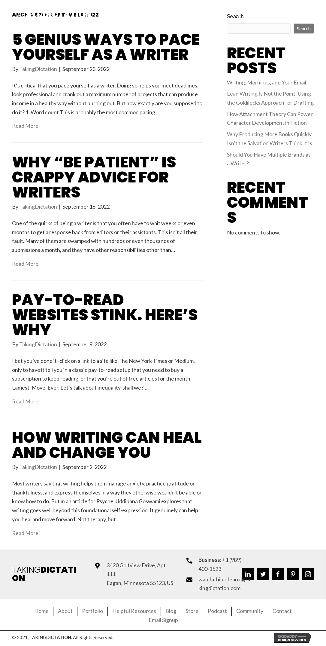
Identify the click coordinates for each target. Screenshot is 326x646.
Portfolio (92, 611)
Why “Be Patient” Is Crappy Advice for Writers (94, 177)
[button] (254, 14)
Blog (170, 611)
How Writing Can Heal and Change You (107, 445)
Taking (52, 14)
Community (249, 611)
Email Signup (163, 620)
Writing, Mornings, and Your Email (266, 82)
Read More (25, 125)
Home (41, 611)
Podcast (217, 611)
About (65, 611)
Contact (282, 611)
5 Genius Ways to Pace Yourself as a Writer (106, 47)
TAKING (44, 574)
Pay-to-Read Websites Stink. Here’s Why (105, 315)
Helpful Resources (134, 611)
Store (192, 611)
